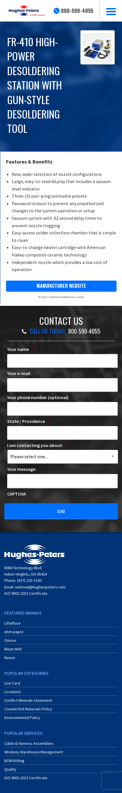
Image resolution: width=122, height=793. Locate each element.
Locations (12, 691)
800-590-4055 (77, 10)
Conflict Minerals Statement (28, 700)
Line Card (12, 683)
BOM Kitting (14, 760)
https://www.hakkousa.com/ (61, 297)
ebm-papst (13, 631)
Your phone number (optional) (37, 397)
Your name (20, 349)
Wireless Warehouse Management (33, 752)
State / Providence (28, 421)
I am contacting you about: (37, 445)
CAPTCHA (16, 494)
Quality (10, 769)
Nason (9, 657)
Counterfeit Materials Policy (28, 709)
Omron (10, 640)
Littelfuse (12, 623)
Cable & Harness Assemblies (29, 743)
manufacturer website (61, 285)
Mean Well (13, 649)
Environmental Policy (22, 717)
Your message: (21, 469)
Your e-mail (21, 373)
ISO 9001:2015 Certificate (25, 593)
